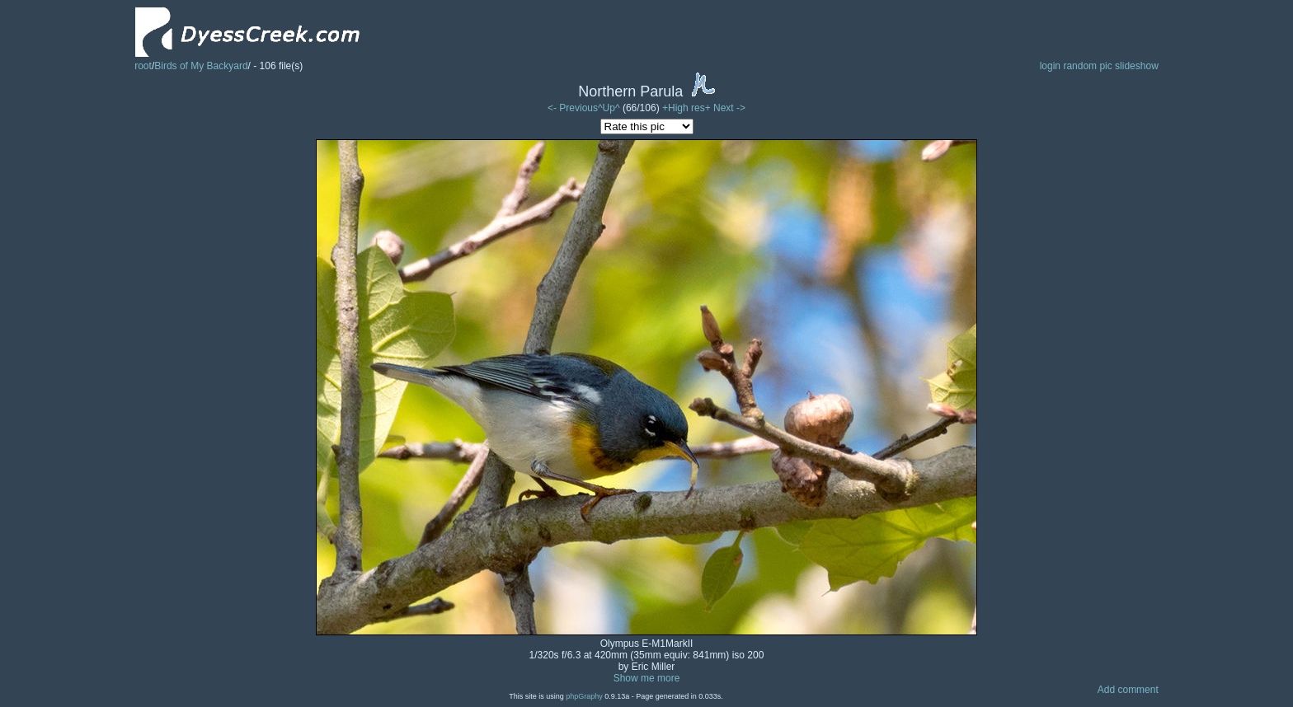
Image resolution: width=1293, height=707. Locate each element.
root (143, 66)
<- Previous (573, 108)
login (1050, 66)
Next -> (729, 108)
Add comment (1128, 689)
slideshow (1137, 66)
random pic (1087, 66)
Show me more (647, 678)
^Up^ (609, 108)
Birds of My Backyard (200, 66)
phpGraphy (584, 696)
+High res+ (687, 108)
